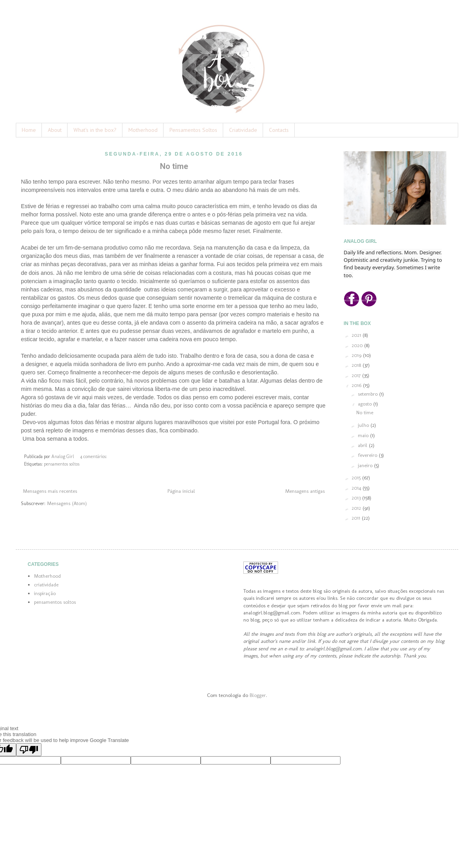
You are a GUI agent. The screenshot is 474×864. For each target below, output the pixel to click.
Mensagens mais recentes (50, 491)
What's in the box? (95, 129)
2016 (357, 385)
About (55, 129)
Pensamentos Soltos (193, 129)
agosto (365, 404)
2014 (357, 488)
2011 (357, 518)
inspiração (45, 593)
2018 (357, 365)
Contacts (279, 129)
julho (364, 425)
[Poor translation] (28, 749)
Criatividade (243, 129)
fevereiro (368, 455)
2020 (358, 345)
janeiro (366, 465)
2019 (357, 355)
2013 (357, 498)
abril (363, 445)
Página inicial (181, 491)
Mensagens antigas (305, 491)
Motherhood (143, 129)
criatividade (46, 585)
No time (174, 166)
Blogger (258, 695)
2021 (357, 335)
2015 (357, 478)
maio (364, 435)
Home (29, 129)
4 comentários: (93, 456)
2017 (357, 375)
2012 (357, 508)
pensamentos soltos (61, 464)
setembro (368, 394)
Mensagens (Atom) (67, 503)
